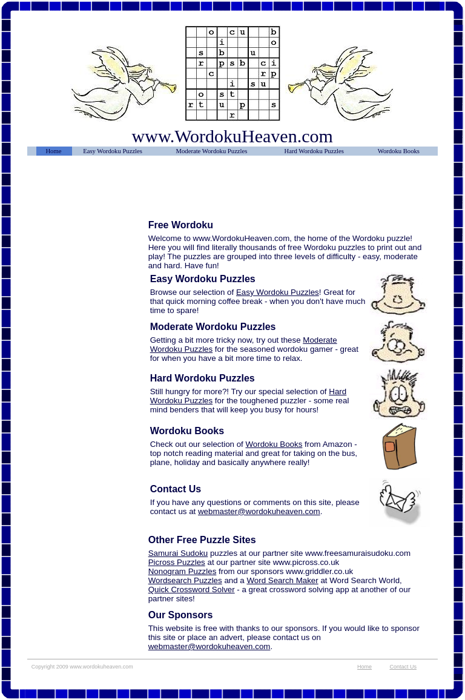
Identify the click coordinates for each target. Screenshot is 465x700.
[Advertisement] (87, 192)
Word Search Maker (282, 580)
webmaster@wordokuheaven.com (259, 511)
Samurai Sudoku (178, 553)
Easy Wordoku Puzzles (112, 151)
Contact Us (403, 667)
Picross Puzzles (176, 562)
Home (53, 151)
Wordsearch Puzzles (185, 580)
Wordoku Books (399, 151)
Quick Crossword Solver (191, 589)
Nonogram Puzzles (182, 571)
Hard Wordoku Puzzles (314, 151)
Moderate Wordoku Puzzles (212, 151)
